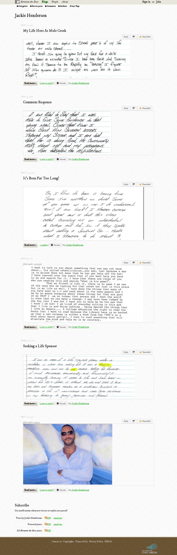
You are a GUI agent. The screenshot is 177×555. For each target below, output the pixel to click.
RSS (48, 517)
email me (57, 517)
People (54, 2)
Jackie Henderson (80, 83)
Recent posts (37, 6)
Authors (63, 6)
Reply (126, 37)
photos (37, 422)
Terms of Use (81, 541)
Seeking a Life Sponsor (40, 346)
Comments (51, 6)
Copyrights (68, 541)
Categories (23, 6)
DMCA (108, 541)
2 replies (44, 245)
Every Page (74, 6)
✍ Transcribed (144, 37)
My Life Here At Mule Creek (44, 30)
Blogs (45, 2)
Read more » (30, 83)
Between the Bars (29, 2)
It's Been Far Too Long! (41, 178)
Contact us (57, 541)
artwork (38, 264)
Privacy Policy (96, 541)
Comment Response (37, 102)
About (65, 2)
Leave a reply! (46, 83)
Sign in (146, 2)
